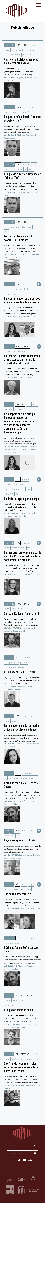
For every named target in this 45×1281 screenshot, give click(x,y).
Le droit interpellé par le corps (21, 499)
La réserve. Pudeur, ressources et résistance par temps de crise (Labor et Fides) (22, 359)
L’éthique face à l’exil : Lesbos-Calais (21, 785)
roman (12, 835)
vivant (17, 494)
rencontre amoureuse (26, 1059)
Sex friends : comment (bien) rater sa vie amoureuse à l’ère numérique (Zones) (21, 1067)
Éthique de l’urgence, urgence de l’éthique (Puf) (22, 176)
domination (34, 1054)
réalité (7, 835)
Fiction (7, 889)
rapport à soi (9, 1005)
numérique (14, 1059)
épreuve (7, 351)
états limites (9, 489)
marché (23, 548)
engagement (26, 657)
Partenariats (20, 404)
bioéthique (25, 479)
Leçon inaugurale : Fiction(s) (20, 840)
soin (25, 169)
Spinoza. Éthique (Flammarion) (21, 613)
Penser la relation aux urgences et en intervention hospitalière (22, 300)
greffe (22, 489)
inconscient (32, 50)
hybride (28, 489)
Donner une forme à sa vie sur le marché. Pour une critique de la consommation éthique (22, 556)
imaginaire (14, 889)
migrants (17, 778)
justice (7, 55)
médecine (8, 169)
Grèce (10, 778)
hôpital (30, 284)
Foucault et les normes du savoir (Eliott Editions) (18, 238)
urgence (31, 169)
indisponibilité (9, 494)
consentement (16, 484)
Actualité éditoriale (22, 45)
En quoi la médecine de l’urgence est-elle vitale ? (22, 118)
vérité (6, 231)
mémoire (17, 55)
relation (7, 112)
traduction (21, 609)
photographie (25, 778)
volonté (30, 55)
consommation (26, 543)
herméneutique (16, 50)
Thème (18, 164)
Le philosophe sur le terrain (19, 672)
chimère (7, 484)
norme (35, 227)
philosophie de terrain (12, 662)
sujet (28, 548)
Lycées (18, 107)
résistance (21, 351)
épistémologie (9, 227)
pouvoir (29, 1000)
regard (33, 778)
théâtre (13, 721)
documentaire (26, 773)
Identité (24, 50)
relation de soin (18, 169)
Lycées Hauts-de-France (24, 995)
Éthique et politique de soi (19, 1010)
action (33, 45)
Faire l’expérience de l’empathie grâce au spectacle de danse (22, 727)
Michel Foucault (26, 227)
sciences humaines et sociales (15, 667)
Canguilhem (26, 164)
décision (25, 107)
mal (12, 55)
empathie (31, 716)
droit (23, 484)
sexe (36, 1059)
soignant (7, 294)
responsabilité (15, 112)
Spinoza (13, 609)
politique (23, 1000)
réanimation (8, 409)
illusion (30, 831)
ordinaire (15, 1000)
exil (6, 778)
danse (24, 716)
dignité (28, 404)
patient (15, 289)
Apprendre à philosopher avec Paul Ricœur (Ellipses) (21, 61)
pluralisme (23, 662)
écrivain (24, 884)
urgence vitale (26, 112)
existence (8, 1000)
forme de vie (15, 548)
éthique (7, 50)
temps (24, 55)
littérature (22, 889)
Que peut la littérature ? (17, 894)
